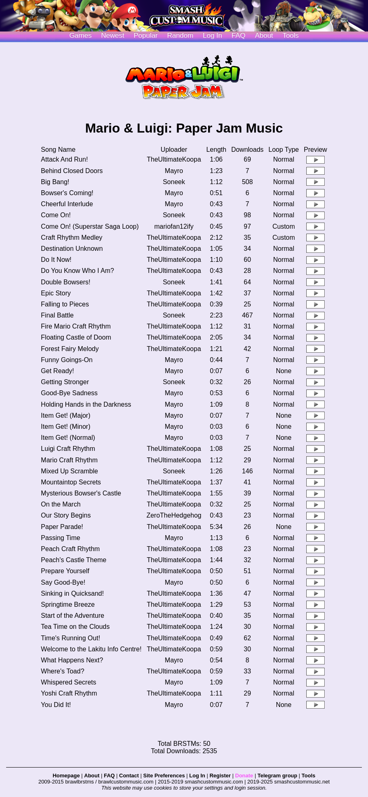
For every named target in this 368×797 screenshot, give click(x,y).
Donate (244, 775)
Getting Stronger (65, 381)
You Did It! (56, 704)
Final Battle (57, 315)
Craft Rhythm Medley (71, 237)
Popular (146, 35)
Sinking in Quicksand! (72, 593)
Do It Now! (56, 259)
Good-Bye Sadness (69, 392)
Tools (291, 35)
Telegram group (277, 775)
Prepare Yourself (65, 570)
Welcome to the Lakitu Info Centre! (91, 649)
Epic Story (56, 293)
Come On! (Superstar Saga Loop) (90, 226)
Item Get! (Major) (65, 415)
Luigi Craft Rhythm (68, 448)
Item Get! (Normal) (68, 437)
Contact (129, 775)
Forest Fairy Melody (70, 348)
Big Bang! (55, 181)
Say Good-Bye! (63, 582)
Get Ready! (57, 370)
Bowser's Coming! (67, 192)
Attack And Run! (64, 159)
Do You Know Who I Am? (77, 270)
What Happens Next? (72, 660)
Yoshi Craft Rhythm (69, 693)
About (264, 35)
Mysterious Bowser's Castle (81, 493)
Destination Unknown (72, 248)
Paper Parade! (62, 526)
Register (220, 775)
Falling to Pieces (65, 304)
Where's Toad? (62, 671)
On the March (61, 504)
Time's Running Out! (70, 638)
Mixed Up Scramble (69, 471)
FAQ (238, 35)
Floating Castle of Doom (76, 337)
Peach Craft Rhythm (70, 548)
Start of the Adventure (72, 615)
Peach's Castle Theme (73, 559)
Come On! (56, 215)
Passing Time (60, 537)
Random (180, 35)
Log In (197, 775)
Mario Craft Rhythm (69, 460)
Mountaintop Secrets (71, 482)
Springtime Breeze (68, 604)
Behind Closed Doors (72, 170)
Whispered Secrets (68, 682)
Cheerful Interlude (67, 203)
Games (80, 35)
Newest (112, 35)
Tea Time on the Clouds (75, 626)
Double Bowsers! (65, 282)
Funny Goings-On (66, 359)
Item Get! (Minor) (65, 426)
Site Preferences (164, 775)
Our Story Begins (66, 515)
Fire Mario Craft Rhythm (76, 326)
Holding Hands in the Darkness (86, 404)
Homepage (66, 775)
